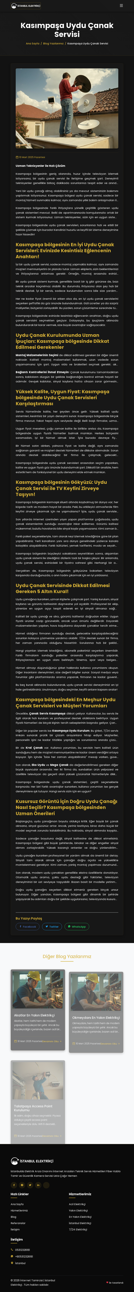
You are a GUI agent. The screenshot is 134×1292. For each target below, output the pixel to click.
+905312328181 (24, 1256)
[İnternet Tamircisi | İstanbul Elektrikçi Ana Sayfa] (26, 5)
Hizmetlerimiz (19, 1210)
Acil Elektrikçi (77, 1204)
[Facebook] (14, 1185)
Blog (13, 1217)
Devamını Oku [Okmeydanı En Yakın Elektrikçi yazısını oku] (110, 1054)
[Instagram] (22, 1185)
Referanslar (18, 1223)
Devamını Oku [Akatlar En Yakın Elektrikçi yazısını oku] (52, 1051)
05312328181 (22, 1250)
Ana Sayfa (17, 1204)
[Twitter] (30, 1185)
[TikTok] (46, 1185)
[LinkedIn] (38, 1185)
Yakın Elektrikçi (78, 1210)
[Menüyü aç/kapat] (121, 6)
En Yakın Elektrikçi (80, 1217)
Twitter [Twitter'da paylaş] (52, 927)
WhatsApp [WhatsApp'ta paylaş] (77, 927)
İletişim (15, 1229)
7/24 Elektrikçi (78, 1229)
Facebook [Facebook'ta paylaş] (27, 927)
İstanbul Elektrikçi (80, 1223)
